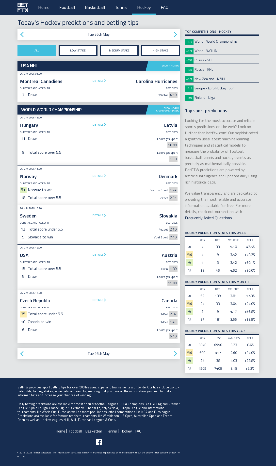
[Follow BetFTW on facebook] (99, 442)
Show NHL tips (170, 65)
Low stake (78, 50)
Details (98, 80)
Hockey (144, 7)
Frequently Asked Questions (208, 218)
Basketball (95, 7)
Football (67, 7)
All (36, 50)
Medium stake (119, 50)
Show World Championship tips (167, 109)
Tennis (121, 7)
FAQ (164, 7)
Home (43, 7)
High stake (160, 50)
